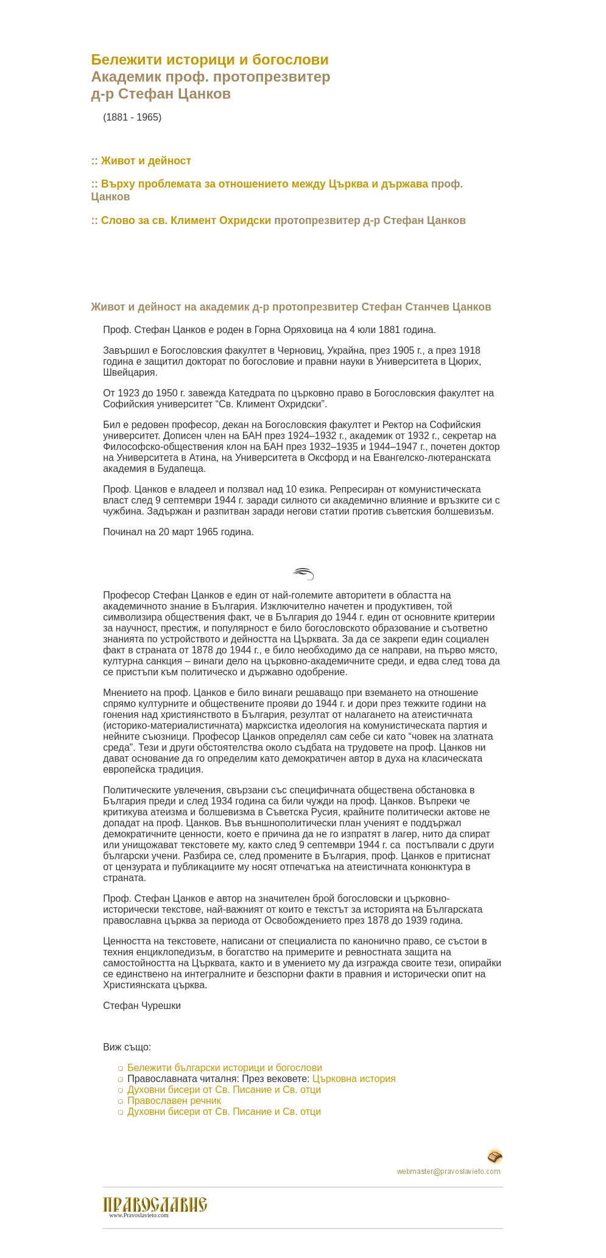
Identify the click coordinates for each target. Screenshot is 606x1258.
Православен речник (174, 1100)
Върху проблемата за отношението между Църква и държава (264, 184)
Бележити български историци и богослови (224, 1068)
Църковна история (354, 1079)
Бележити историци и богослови (210, 59)
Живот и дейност (146, 161)
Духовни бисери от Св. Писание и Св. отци (224, 1089)
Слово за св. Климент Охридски (186, 220)
